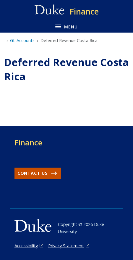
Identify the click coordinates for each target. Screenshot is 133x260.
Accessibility (26, 245)
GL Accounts (22, 40)
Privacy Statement (66, 245)
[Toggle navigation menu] (66, 26)
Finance (28, 142)
